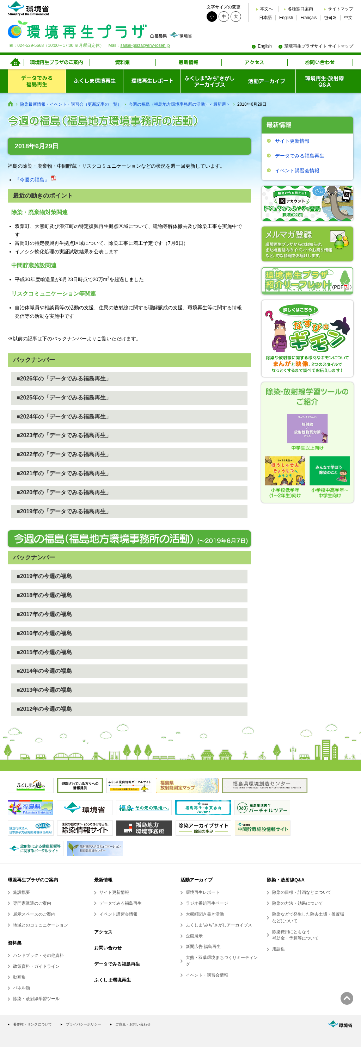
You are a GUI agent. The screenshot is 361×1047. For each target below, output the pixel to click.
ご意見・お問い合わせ (133, 1024)
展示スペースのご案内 (34, 914)
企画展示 (194, 936)
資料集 (15, 943)
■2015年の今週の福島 (44, 652)
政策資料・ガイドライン (36, 966)
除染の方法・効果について (297, 903)
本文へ (266, 8)
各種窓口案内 (300, 8)
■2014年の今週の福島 (44, 671)
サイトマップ (340, 8)
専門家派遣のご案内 (32, 903)
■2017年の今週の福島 (44, 614)
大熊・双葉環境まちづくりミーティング (222, 961)
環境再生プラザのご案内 (33, 879)
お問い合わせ (108, 947)
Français (308, 17)
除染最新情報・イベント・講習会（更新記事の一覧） (71, 104)
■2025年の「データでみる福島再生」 (64, 398)
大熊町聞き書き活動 (205, 914)
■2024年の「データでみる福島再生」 (64, 417)
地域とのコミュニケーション (40, 925)
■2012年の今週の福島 (44, 709)
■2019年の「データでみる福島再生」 (64, 511)
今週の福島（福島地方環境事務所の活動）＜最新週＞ (179, 104)
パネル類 (21, 987)
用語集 (278, 949)
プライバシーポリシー (83, 1024)
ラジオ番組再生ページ (207, 903)
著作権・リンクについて (32, 1024)
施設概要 (21, 892)
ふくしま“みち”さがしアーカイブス (219, 925)
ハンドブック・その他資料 (38, 955)
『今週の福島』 (35, 179)
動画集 (19, 977)
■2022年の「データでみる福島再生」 (64, 454)
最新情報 (103, 879)
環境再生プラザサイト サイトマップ (318, 46)
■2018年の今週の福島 (44, 595)
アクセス (103, 932)
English (286, 17)
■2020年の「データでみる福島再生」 (64, 492)
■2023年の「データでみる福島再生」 (64, 435)
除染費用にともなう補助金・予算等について (295, 935)
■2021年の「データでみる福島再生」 (64, 473)
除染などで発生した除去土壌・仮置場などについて (308, 917)
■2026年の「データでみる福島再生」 (64, 379)
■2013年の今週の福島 (44, 690)
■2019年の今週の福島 (44, 576)
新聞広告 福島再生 (203, 946)
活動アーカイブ (196, 879)
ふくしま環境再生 (112, 980)
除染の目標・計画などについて (301, 892)
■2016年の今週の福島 (44, 633)
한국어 (330, 17)
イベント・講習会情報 (207, 975)
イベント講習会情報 (297, 170)
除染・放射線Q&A (286, 879)
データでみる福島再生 (299, 156)
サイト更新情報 (292, 141)
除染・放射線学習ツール (36, 998)
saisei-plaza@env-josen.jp (145, 45)
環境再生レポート (203, 892)
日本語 (265, 17)
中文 (348, 17)
